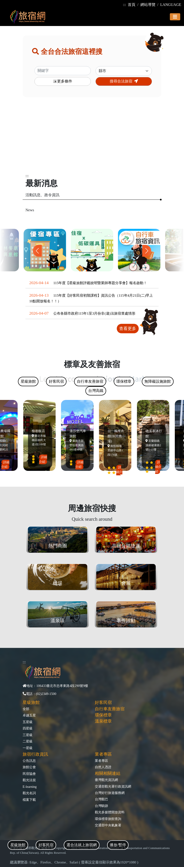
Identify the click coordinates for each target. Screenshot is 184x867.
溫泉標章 (103, 721)
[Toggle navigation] (175, 16)
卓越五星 (29, 715)
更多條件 (62, 81)
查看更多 (127, 328)
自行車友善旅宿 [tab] (90, 381)
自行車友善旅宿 (110, 709)
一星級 (28, 748)
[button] (146, 251)
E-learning (30, 787)
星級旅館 (31, 702)
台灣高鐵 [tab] (95, 391)
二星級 (28, 741)
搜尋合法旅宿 (124, 81)
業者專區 (101, 761)
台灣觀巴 (101, 799)
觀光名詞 (29, 793)
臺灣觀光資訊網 (106, 780)
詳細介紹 (6, 464)
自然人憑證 (103, 767)
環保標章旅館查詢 (108, 819)
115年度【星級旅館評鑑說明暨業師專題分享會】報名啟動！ (100, 283)
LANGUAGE (170, 5)
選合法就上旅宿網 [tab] (82, 845)
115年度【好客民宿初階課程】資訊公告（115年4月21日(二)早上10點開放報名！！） (91, 298)
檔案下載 (29, 800)
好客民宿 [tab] (46, 845)
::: (124, 5)
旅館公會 (29, 767)
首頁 (131, 5)
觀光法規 (29, 780)
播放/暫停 (118, 845)
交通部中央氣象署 (108, 825)
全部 (26, 709)
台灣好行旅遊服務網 (110, 793)
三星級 (28, 735)
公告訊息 (29, 761)
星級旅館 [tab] (17, 845)
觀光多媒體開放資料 (110, 812)
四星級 (28, 728)
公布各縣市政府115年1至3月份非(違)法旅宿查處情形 (94, 313)
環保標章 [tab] (123, 381)
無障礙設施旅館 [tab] (157, 381)
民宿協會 (29, 774)
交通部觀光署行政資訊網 (113, 786)
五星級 (28, 722)
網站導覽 (147, 5)
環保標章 (103, 715)
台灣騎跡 (101, 806)
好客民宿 (103, 702)
